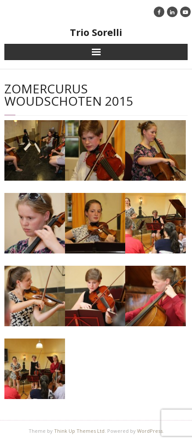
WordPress (150, 431)
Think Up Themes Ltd (79, 431)
